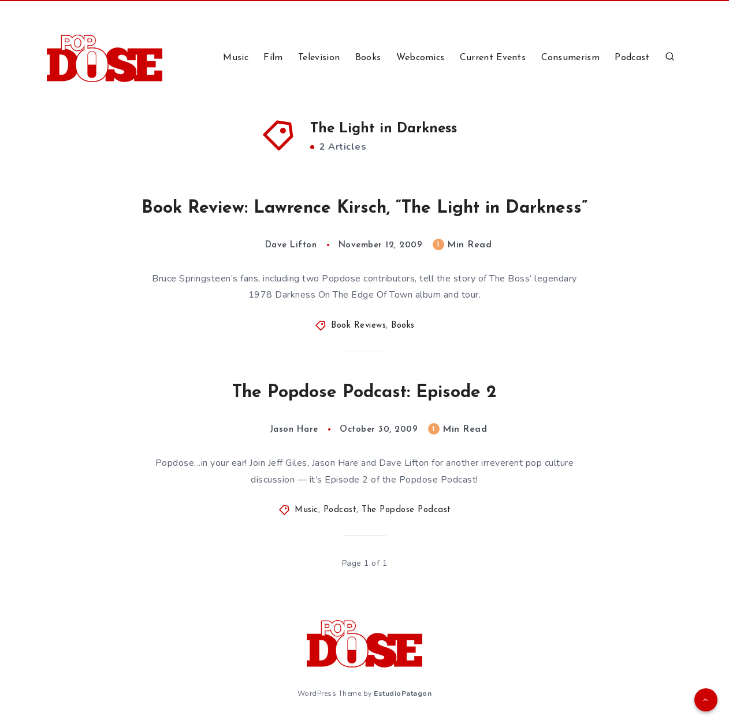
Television (319, 57)
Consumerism (570, 57)
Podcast (632, 57)
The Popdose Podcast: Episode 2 (364, 393)
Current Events (493, 57)
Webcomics (420, 57)
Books (368, 57)
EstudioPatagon (403, 693)
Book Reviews (358, 325)
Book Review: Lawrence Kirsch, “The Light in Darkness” (364, 208)
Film (272, 57)
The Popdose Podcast (406, 510)
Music (235, 57)
